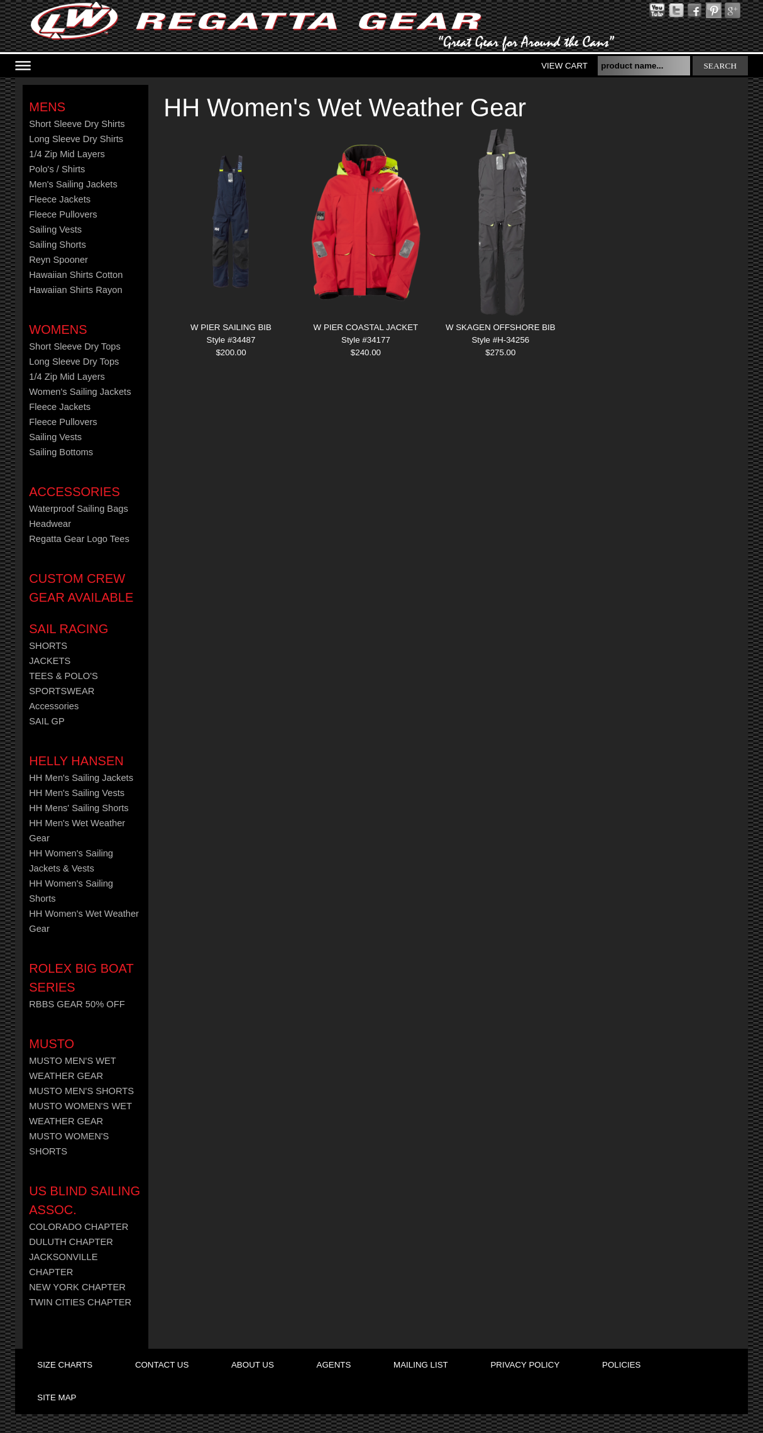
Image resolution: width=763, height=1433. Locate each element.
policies (621, 1364)
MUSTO (51, 1044)
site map (56, 1397)
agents (334, 1364)
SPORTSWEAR (61, 691)
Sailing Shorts (57, 245)
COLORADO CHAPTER (78, 1227)
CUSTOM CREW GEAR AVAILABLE (81, 588)
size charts (64, 1364)
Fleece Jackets (60, 199)
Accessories (74, 492)
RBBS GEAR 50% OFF (76, 1004)
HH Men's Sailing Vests (76, 793)
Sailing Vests (55, 229)
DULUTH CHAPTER (71, 1242)
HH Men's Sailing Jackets (81, 778)
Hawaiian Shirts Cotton (76, 275)
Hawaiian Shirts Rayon (75, 290)
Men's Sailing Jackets (73, 184)
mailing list (420, 1364)
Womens (58, 329)
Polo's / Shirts (57, 169)
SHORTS (48, 646)
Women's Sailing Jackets (80, 392)
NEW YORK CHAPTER (77, 1287)
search (720, 65)
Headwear (50, 524)
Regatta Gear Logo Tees (79, 539)
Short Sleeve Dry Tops (75, 346)
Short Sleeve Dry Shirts (76, 124)
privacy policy (524, 1364)
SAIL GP (46, 721)
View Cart (564, 65)
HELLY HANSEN (76, 761)
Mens (47, 107)
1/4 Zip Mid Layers (67, 154)
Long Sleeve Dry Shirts (76, 139)
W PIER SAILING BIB (231, 327)
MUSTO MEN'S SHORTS (81, 1091)
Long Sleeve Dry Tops (74, 362)
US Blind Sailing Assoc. (84, 1200)
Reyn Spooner (58, 260)
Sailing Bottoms (61, 452)
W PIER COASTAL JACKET (366, 327)
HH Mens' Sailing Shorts (78, 808)
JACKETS (49, 661)
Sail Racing (68, 629)
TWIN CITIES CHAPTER (80, 1302)
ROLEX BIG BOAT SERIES (81, 977)
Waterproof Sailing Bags (78, 509)
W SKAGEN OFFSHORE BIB (501, 327)
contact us (162, 1364)
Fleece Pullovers (63, 214)
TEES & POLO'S (63, 676)
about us (252, 1364)
